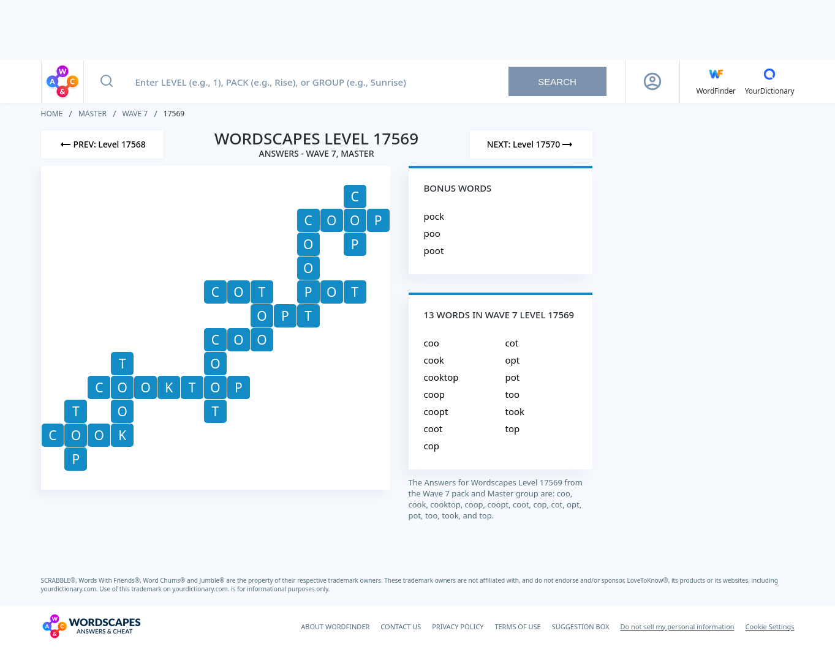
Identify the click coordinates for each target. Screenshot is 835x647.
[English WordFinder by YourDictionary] (716, 81)
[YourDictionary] (770, 81)
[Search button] (106, 81)
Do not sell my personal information (678, 626)
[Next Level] (531, 144)
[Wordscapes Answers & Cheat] (91, 626)
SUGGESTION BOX (581, 626)
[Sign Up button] (652, 81)
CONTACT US (400, 626)
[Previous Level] (102, 144)
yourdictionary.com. (70, 589)
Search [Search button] (557, 82)
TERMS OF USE (517, 626)
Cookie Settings (770, 626)
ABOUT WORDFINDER (335, 626)
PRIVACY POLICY (457, 626)
